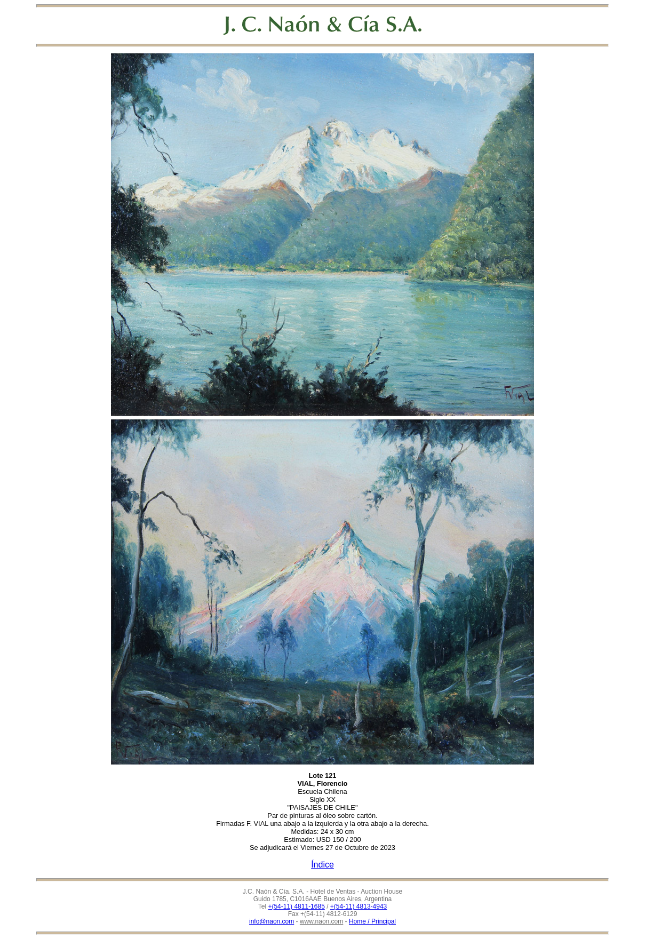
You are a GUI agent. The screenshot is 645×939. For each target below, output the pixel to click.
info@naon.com (271, 921)
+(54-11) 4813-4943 (358, 906)
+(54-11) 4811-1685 (296, 906)
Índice (322, 864)
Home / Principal (372, 921)
